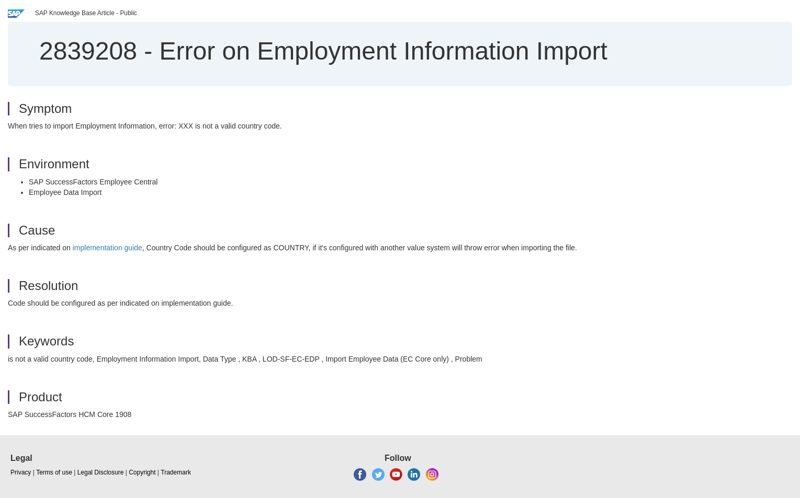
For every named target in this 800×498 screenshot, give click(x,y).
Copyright (142, 472)
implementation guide (107, 248)
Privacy (20, 472)
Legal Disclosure (100, 472)
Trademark (176, 472)
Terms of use (54, 472)
